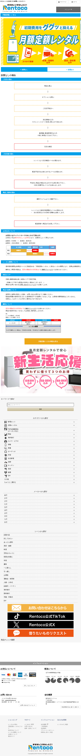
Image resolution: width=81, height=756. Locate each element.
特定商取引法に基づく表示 (70, 707)
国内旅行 (7, 593)
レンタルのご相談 (62, 724)
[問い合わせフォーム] (28, 284)
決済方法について (13, 730)
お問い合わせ (28, 726)
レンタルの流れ (12, 724)
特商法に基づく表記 (47, 732)
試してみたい (8, 538)
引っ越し (7, 571)
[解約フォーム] (47, 269)
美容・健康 (7, 546)
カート (75, 2)
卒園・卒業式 (8, 597)
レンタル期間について (14, 732)
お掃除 (6, 575)
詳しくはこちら (28, 685)
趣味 (5, 564)
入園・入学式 (8, 582)
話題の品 (7, 535)
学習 (5, 560)
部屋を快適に (8, 557)
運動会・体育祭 (9, 579)
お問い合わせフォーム (26, 705)
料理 (5, 549)
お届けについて (12, 734)
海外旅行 (7, 590)
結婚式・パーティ (10, 586)
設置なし (24, 69)
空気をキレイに (9, 553)
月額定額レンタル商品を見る (48, 341)
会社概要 (43, 724)
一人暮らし (7, 568)
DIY (5, 600)
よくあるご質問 (29, 724)
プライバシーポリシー (47, 730)
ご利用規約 (44, 726)
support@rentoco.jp (10, 700)
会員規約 (43, 728)
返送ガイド (11, 736)
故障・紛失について (30, 728)
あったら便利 (8, 542)
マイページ (63, 2)
